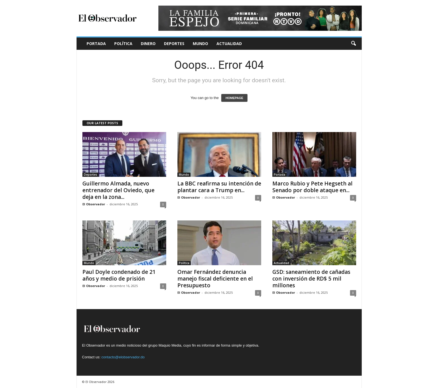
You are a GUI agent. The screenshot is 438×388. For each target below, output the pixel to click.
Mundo (200, 43)
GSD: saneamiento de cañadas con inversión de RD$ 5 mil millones (311, 278)
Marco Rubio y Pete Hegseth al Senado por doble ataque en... (312, 187)
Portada (96, 43)
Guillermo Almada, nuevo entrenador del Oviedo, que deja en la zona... (118, 190)
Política (123, 43)
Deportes (174, 43)
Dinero (148, 43)
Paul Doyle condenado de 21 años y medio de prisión (119, 275)
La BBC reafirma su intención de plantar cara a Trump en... (219, 187)
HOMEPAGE (234, 98)
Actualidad (229, 43)
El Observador (93, 204)
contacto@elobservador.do (123, 357)
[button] (353, 43)
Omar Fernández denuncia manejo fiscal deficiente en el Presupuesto (215, 278)
